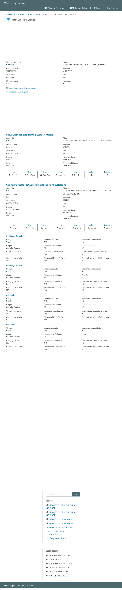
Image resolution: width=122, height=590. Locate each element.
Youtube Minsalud (57, 576)
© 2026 (18, 586)
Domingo (107, 172)
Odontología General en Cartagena (22, 88)
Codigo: (9, 239)
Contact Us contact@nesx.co (106, 588)
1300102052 (11, 71)
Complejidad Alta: (51, 239)
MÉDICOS (10, 14)
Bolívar (21, 14)
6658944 (66, 200)
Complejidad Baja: (13, 252)
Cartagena (34, 14)
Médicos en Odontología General (60, 506)
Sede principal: (12, 138)
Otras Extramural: (89, 246)
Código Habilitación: (71, 163)
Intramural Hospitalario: (53, 252)
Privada (11, 65)
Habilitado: (67, 81)
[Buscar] (76, 494)
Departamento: (12, 81)
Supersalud (53, 559)
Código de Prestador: (14, 69)
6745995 (68, 71)
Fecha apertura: (69, 157)
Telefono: (66, 69)
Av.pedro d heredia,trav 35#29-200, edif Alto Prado (85, 65)
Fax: (64, 75)
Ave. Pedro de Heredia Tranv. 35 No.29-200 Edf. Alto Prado (88, 141)
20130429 (67, 212)
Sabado (92, 172)
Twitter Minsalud (57, 572)
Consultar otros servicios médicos (56, 533)
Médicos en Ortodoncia (59, 519)
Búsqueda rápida (56, 539)
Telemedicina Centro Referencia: (94, 252)
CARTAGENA (12, 153)
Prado (8, 159)
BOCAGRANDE (13, 209)
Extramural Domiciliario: (91, 239)
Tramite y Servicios (57, 568)
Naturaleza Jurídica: (14, 62)
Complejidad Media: (14, 258)
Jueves (61, 172)
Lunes (14, 172)
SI (64, 83)
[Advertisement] (61, 41)
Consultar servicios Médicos (106, 8)
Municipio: (10, 75)
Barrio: (9, 157)
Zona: (8, 163)
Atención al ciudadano (59, 563)
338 (9, 301)
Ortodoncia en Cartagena (18, 92)
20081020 (67, 159)
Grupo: (9, 246)
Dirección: (67, 62)
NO (9, 191)
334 (9, 242)
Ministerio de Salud (58, 555)
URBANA (10, 166)
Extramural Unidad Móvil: (54, 258)
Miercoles (45, 172)
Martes (29, 172)
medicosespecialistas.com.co (15, 586)
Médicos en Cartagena (54, 8)
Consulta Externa (13, 248)
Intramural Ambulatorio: (53, 246)
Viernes (77, 172)
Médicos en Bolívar (78, 8)
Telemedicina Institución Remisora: (95, 258)
